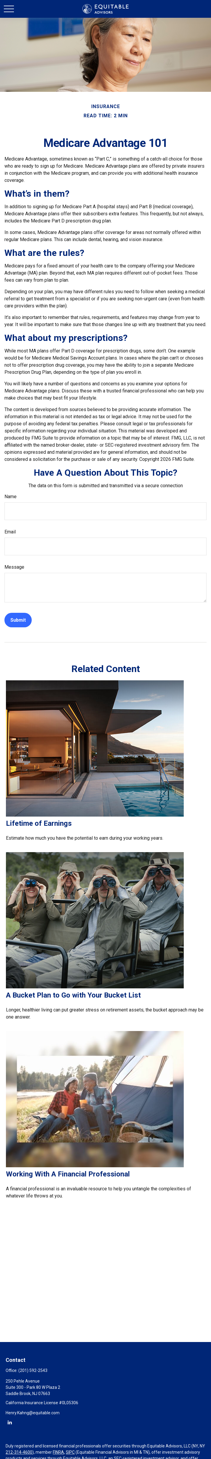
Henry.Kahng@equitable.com (33, 1412)
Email (10, 532)
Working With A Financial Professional (68, 1174)
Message (14, 567)
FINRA (58, 1452)
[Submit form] (18, 620)
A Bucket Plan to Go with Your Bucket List (73, 995)
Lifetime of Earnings (39, 823)
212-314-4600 (19, 1452)
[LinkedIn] (10, 1422)
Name (10, 496)
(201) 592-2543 (32, 1370)
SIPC (70, 1452)
